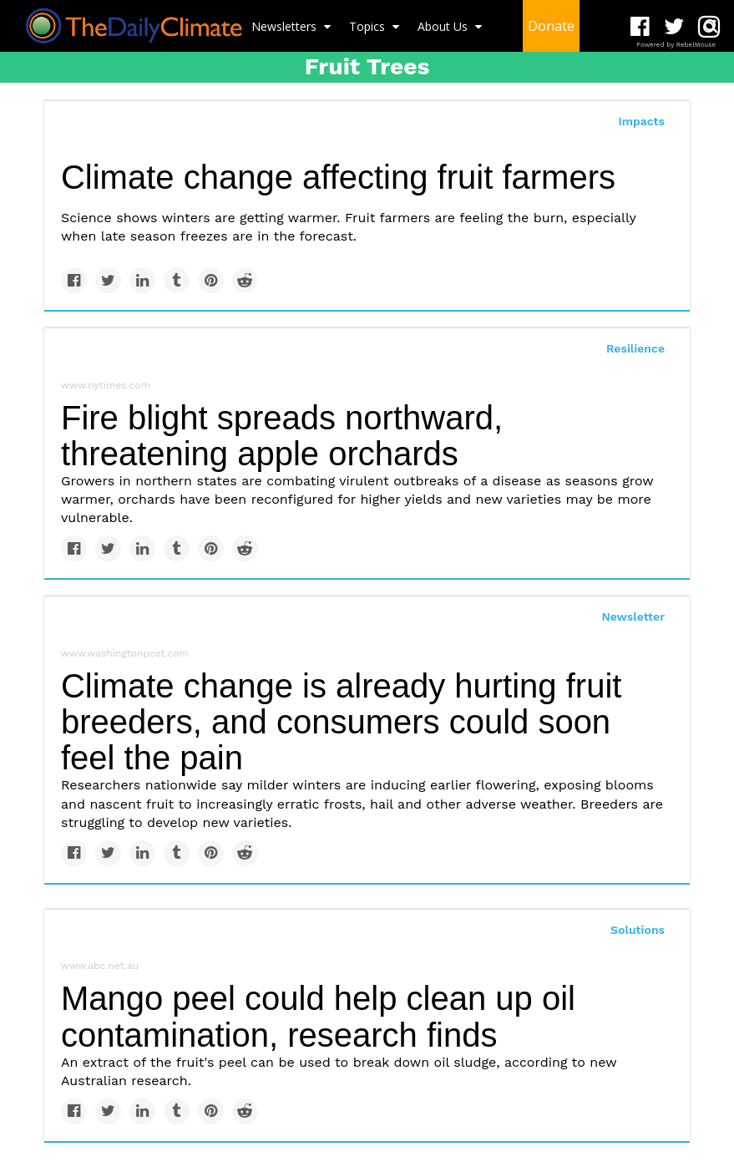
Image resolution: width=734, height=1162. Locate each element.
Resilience (635, 348)
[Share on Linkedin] (142, 280)
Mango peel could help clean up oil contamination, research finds (318, 1016)
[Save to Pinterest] (211, 280)
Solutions (637, 929)
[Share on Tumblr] (177, 280)
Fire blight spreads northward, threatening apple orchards (282, 435)
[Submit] (710, 26)
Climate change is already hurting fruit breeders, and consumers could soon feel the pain (341, 721)
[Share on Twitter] (108, 280)
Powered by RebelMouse (676, 44)
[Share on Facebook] (74, 280)
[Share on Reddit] (245, 280)
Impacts (641, 121)
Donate (551, 26)
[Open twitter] (674, 27)
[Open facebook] (640, 27)
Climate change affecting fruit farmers (338, 177)
